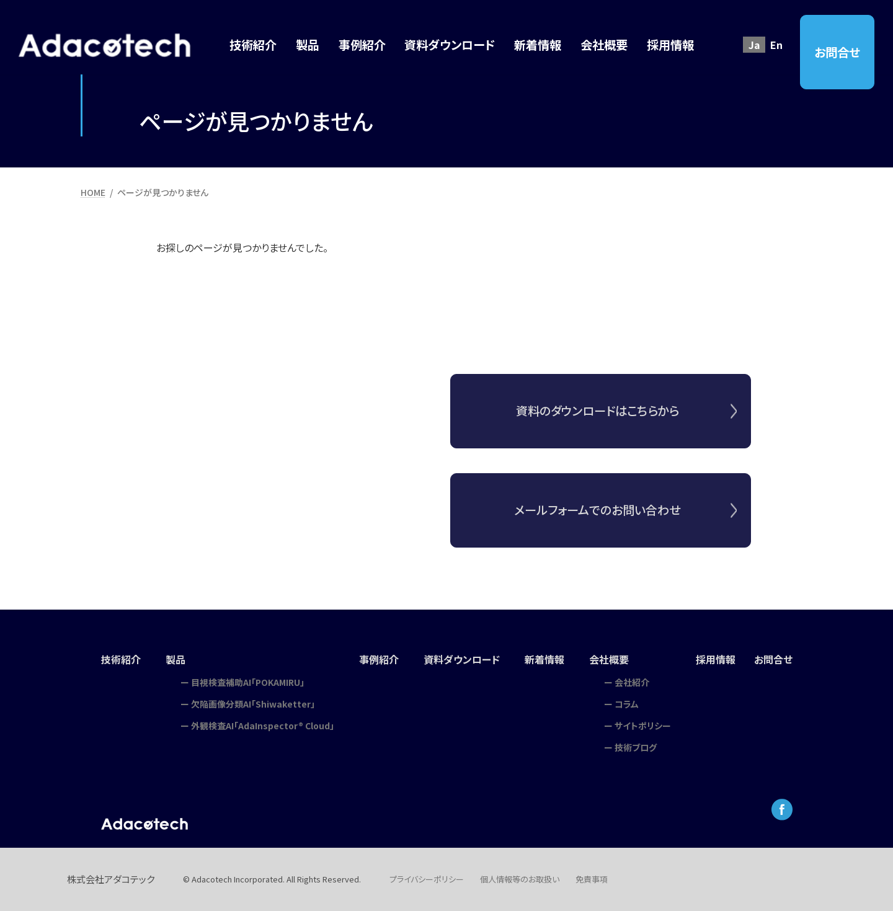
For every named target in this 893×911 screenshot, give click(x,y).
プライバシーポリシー (426, 879)
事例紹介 (379, 659)
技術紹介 (121, 659)
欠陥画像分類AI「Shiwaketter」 (253, 704)
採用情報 (715, 659)
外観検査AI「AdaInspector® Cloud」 (262, 725)
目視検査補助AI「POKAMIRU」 (247, 682)
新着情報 (544, 659)
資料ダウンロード (462, 659)
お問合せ (837, 52)
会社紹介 (632, 682)
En (776, 44)
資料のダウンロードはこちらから (597, 410)
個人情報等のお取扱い (519, 879)
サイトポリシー (643, 725)
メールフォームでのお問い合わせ (597, 519)
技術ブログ (636, 747)
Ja (754, 44)
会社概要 (609, 659)
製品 (175, 659)
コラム (627, 704)
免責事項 (591, 879)
